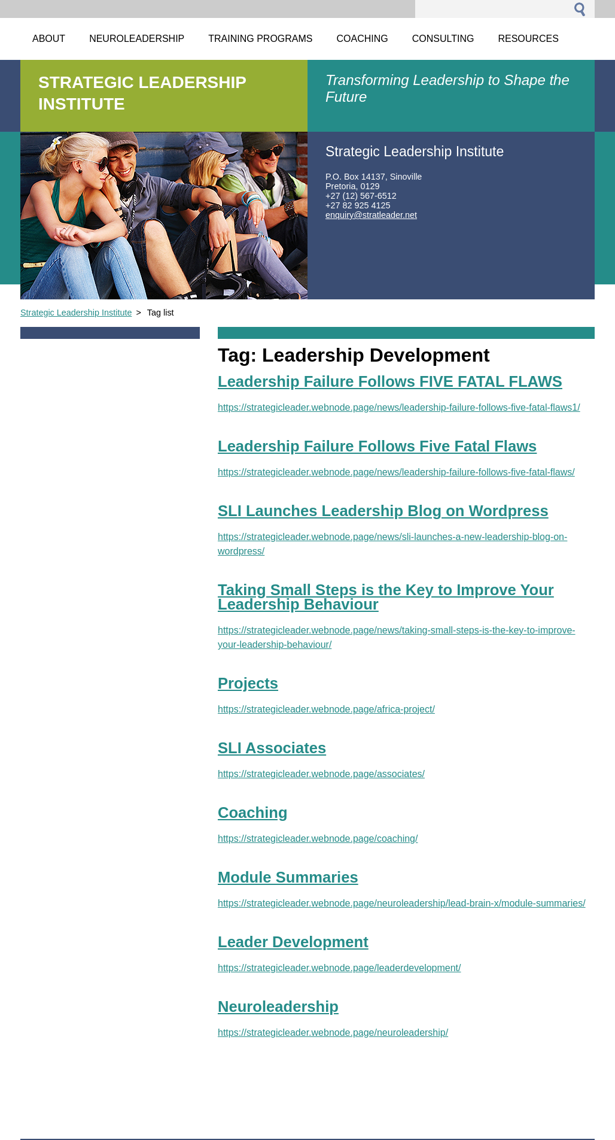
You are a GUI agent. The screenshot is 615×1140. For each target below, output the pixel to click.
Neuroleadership (278, 1006)
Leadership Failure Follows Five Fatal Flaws (377, 446)
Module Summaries (288, 877)
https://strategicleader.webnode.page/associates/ (321, 774)
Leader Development (293, 941)
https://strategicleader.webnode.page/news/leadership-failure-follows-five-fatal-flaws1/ (399, 407)
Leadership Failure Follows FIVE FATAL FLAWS (390, 381)
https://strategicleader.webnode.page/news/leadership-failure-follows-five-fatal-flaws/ (396, 472)
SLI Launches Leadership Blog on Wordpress (383, 510)
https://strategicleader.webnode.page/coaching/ (318, 838)
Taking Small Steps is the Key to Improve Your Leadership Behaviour (386, 597)
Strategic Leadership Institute (76, 312)
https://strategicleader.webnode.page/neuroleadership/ (333, 1032)
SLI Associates (272, 747)
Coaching (253, 812)
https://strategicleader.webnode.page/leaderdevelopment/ (339, 968)
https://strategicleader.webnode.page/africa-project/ (326, 709)
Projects (248, 683)
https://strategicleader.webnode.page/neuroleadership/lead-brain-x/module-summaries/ (402, 903)
